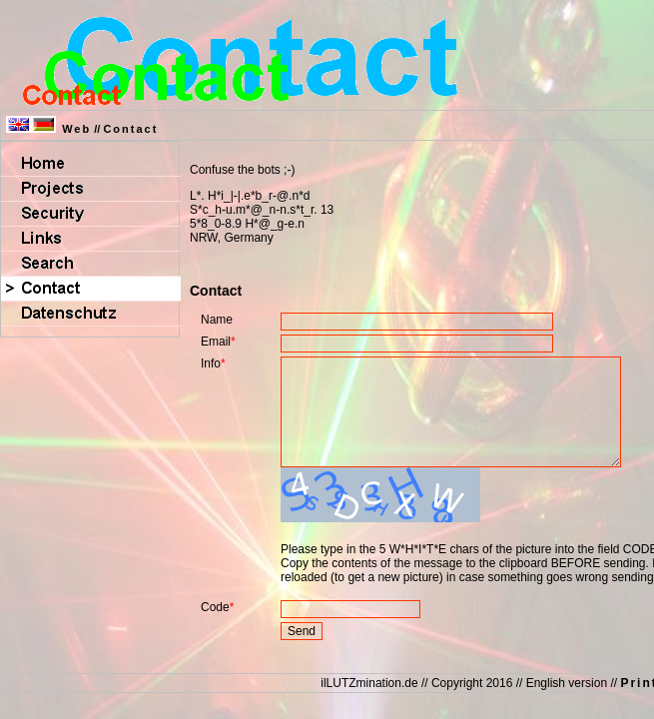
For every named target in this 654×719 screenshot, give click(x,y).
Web (76, 129)
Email (216, 342)
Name (217, 320)
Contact (130, 129)
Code (215, 628)
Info (211, 363)
